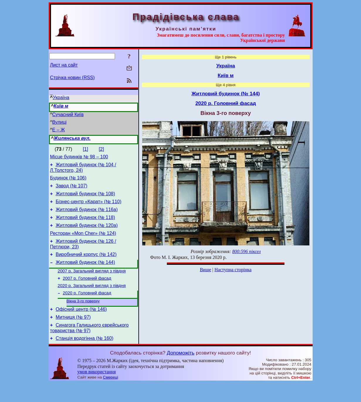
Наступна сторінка (232, 269)
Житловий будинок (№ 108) (85, 198)
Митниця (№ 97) (73, 334)
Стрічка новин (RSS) (72, 77)
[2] (101, 149)
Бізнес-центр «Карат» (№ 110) (88, 206)
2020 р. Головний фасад (87, 308)
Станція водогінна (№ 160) (84, 357)
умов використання (96, 390)
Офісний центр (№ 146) (81, 325)
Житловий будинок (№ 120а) (87, 233)
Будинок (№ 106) (68, 180)
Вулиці (59, 122)
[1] (85, 149)
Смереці (110, 396)
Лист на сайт (64, 64)
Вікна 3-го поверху (83, 316)
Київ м (61, 106)
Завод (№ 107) (71, 189)
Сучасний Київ (68, 114)
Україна (61, 97)
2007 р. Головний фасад (87, 291)
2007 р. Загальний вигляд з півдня (92, 283)
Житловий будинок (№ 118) (85, 224)
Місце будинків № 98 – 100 (79, 157)
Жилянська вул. (72, 138)
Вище (205, 269)
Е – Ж (58, 129)
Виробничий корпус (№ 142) (86, 264)
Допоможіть (180, 372)
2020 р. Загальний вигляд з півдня (92, 299)
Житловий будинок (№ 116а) (87, 215)
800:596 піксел (246, 251)
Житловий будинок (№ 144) (85, 273)
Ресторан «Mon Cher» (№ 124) (83, 242)
